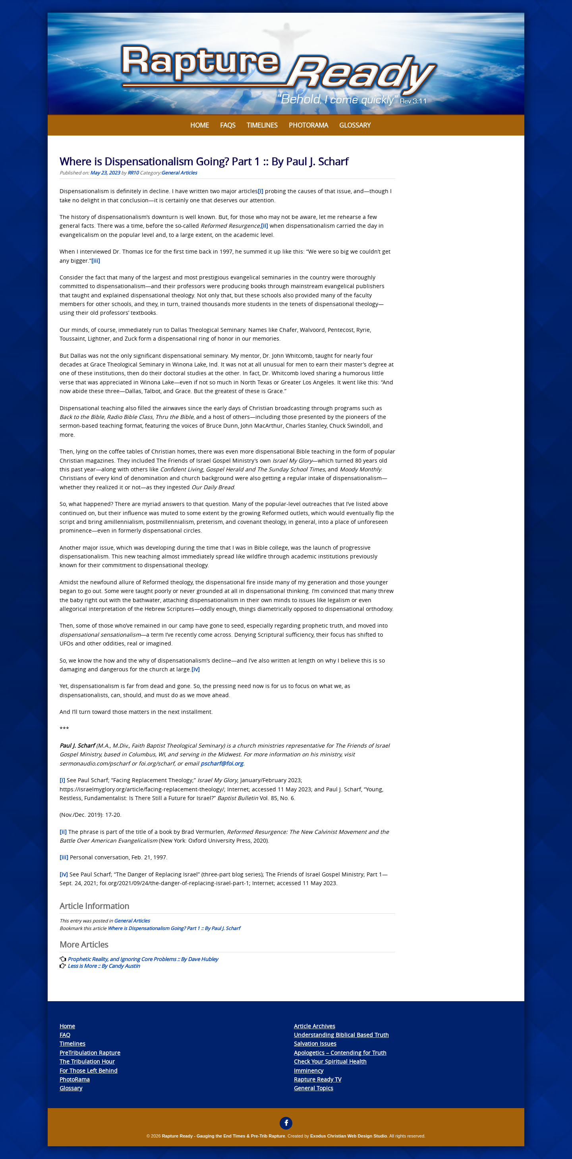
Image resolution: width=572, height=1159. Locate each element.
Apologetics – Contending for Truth (340, 1052)
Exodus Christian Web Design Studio (348, 1136)
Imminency (308, 1070)
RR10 (133, 172)
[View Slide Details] (286, 64)
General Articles (179, 172)
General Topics (313, 1088)
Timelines (262, 125)
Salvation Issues (315, 1043)
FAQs (228, 125)
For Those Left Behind (89, 1070)
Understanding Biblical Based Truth (341, 1035)
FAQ (65, 1035)
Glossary (355, 125)
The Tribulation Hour (87, 1061)
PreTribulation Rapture (90, 1052)
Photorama (308, 125)
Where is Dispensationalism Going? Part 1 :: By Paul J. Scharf (174, 928)
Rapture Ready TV (317, 1079)
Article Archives (314, 1026)
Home (199, 125)
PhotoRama (75, 1079)
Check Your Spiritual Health (330, 1061)
